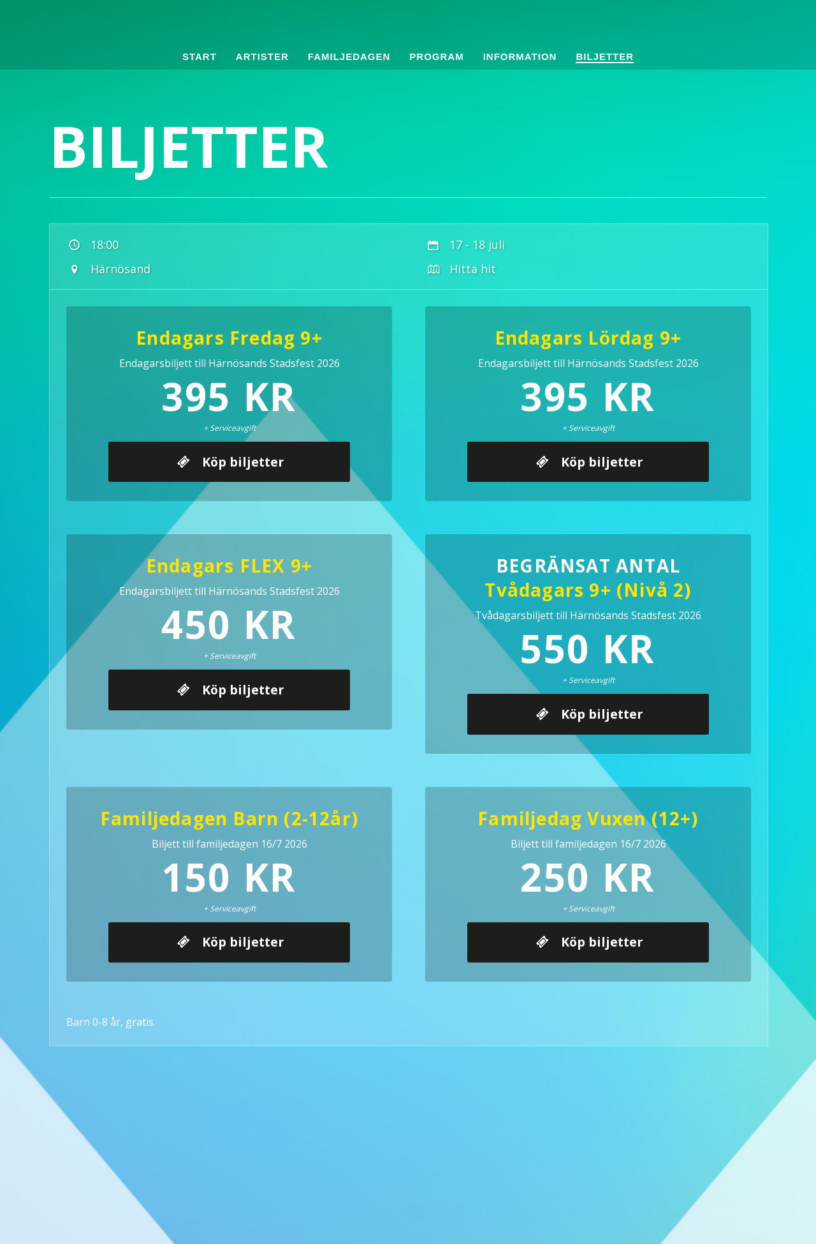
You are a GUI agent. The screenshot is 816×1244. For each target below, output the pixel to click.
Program (436, 56)
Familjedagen (349, 56)
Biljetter (605, 56)
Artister (262, 56)
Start (199, 56)
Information (520, 56)
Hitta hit (460, 268)
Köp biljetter (240, 473)
